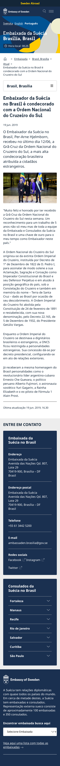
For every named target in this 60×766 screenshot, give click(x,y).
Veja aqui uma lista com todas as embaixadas (25, 745)
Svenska (8, 23)
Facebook (14, 560)
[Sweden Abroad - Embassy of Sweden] (19, 11)
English (19, 23)
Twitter (13, 568)
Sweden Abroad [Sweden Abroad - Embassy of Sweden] (30, 3)
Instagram (33, 560)
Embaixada (21, 59)
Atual (6, 64)
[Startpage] (6, 59)
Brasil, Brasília (40, 59)
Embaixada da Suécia (25, 36)
